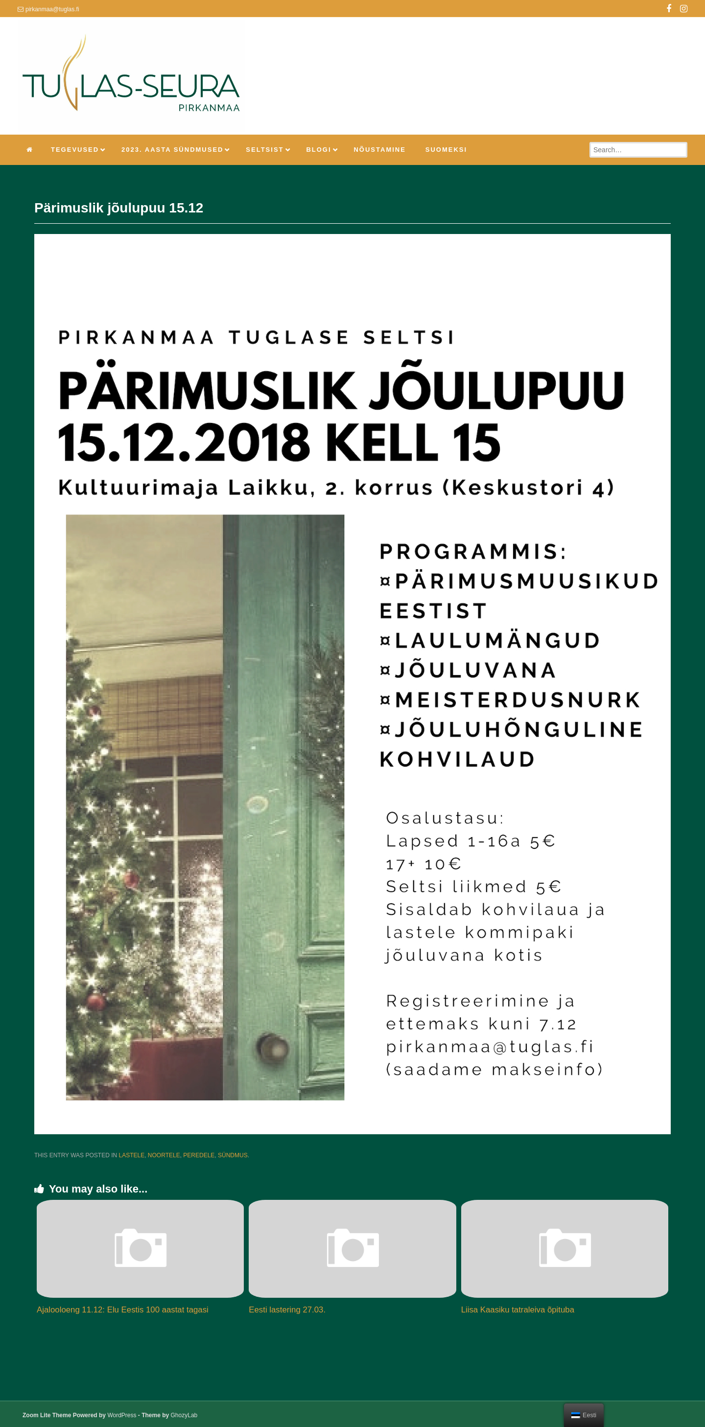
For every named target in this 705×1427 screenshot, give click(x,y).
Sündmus (233, 1155)
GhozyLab (184, 1415)
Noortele (164, 1155)
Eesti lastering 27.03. (287, 1309)
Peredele (198, 1155)
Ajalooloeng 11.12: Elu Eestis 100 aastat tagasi (123, 1309)
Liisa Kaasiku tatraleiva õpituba (517, 1309)
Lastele (131, 1155)
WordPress (121, 1415)
